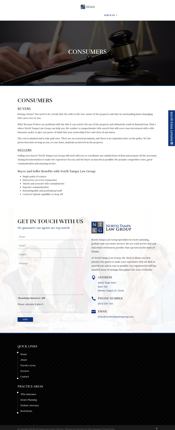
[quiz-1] (51, 309)
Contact (127, 15)
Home (39, 15)
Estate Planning (28, 400)
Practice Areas (88, 15)
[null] (26, 320)
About (51, 15)
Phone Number (110, 298)
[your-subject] (51, 254)
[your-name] (51, 236)
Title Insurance (28, 394)
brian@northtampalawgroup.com (115, 316)
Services (109, 15)
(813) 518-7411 (105, 304)
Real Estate (26, 411)
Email (102, 312)
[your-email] (51, 245)
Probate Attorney (29, 406)
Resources (65, 15)
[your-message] (51, 277)
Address (105, 278)
